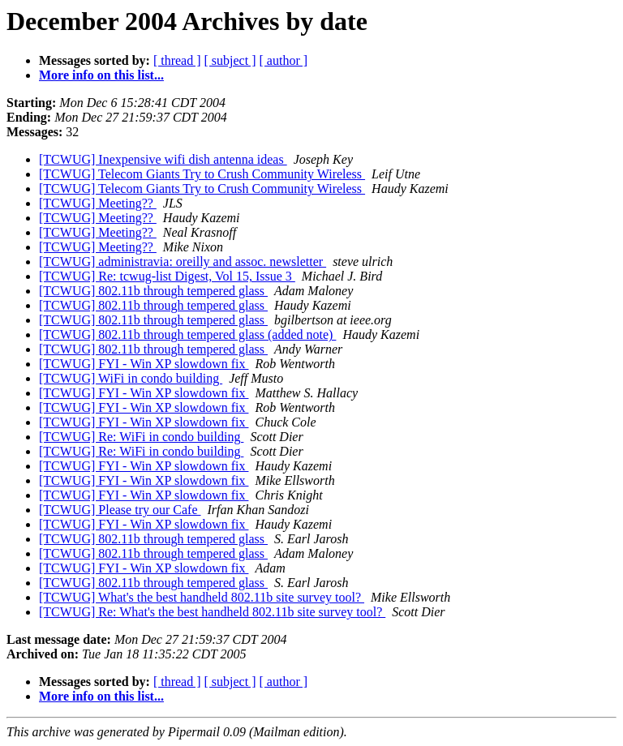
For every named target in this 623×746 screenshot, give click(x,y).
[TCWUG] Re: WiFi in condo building (141, 437)
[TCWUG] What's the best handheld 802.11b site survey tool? (201, 597)
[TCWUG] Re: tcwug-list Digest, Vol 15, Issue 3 (167, 276)
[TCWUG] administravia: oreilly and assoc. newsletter (182, 261)
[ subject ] (230, 60)
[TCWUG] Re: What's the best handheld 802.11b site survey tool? (212, 612)
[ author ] (284, 60)
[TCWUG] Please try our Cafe (120, 510)
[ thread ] (177, 60)
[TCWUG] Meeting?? (98, 203)
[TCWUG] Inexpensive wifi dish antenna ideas (163, 159)
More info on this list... (101, 75)
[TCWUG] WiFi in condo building (130, 378)
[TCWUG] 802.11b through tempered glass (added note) (187, 334)
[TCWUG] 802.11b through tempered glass (153, 291)
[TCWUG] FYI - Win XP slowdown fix (143, 364)
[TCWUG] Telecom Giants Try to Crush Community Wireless (202, 174)
